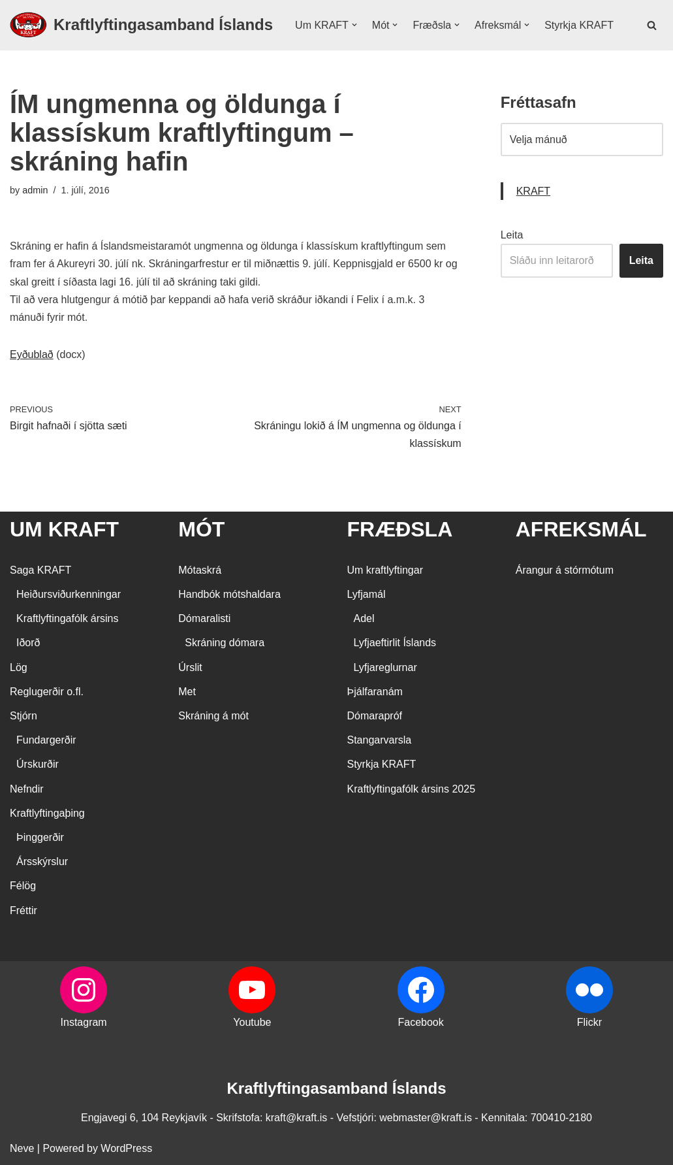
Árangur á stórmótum (565, 570)
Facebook (420, 1022)
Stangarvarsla (379, 740)
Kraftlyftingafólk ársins (67, 618)
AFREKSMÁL (581, 529)
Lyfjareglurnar (385, 667)
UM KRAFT (64, 529)
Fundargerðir (46, 740)
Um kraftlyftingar (385, 570)
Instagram (84, 1022)
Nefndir (27, 789)
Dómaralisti (204, 618)
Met (187, 691)
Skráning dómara (224, 642)
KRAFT (533, 191)
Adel (364, 618)
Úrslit (190, 667)
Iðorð (28, 642)
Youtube (252, 1022)
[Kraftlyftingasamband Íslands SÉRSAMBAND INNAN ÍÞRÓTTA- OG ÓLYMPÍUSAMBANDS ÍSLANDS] (141, 25)
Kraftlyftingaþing (47, 813)
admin (35, 190)
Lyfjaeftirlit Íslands (395, 642)
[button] (354, 24)
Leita (512, 234)
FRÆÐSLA (400, 529)
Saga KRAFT (40, 570)
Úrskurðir (37, 764)
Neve (22, 1148)
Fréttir (23, 910)
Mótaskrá (199, 570)
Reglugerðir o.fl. (47, 691)
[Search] (652, 25)
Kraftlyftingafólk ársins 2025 (411, 789)
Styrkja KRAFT (579, 25)
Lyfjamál (366, 594)
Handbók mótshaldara (229, 594)
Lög (18, 667)
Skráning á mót (213, 715)
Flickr (589, 1022)
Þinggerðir (40, 837)
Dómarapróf (374, 715)
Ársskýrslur (42, 861)
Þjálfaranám (375, 691)
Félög (23, 885)
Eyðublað (32, 354)
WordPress (126, 1148)
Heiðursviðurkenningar (68, 594)
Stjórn (23, 715)
